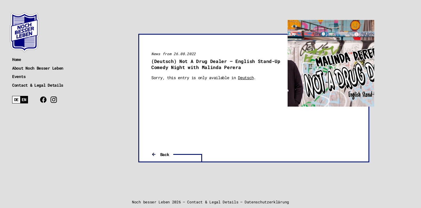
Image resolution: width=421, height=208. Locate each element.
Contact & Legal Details (37, 85)
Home (16, 59)
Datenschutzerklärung (267, 202)
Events (18, 76)
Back (164, 154)
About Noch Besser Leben (37, 68)
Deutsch (246, 77)
